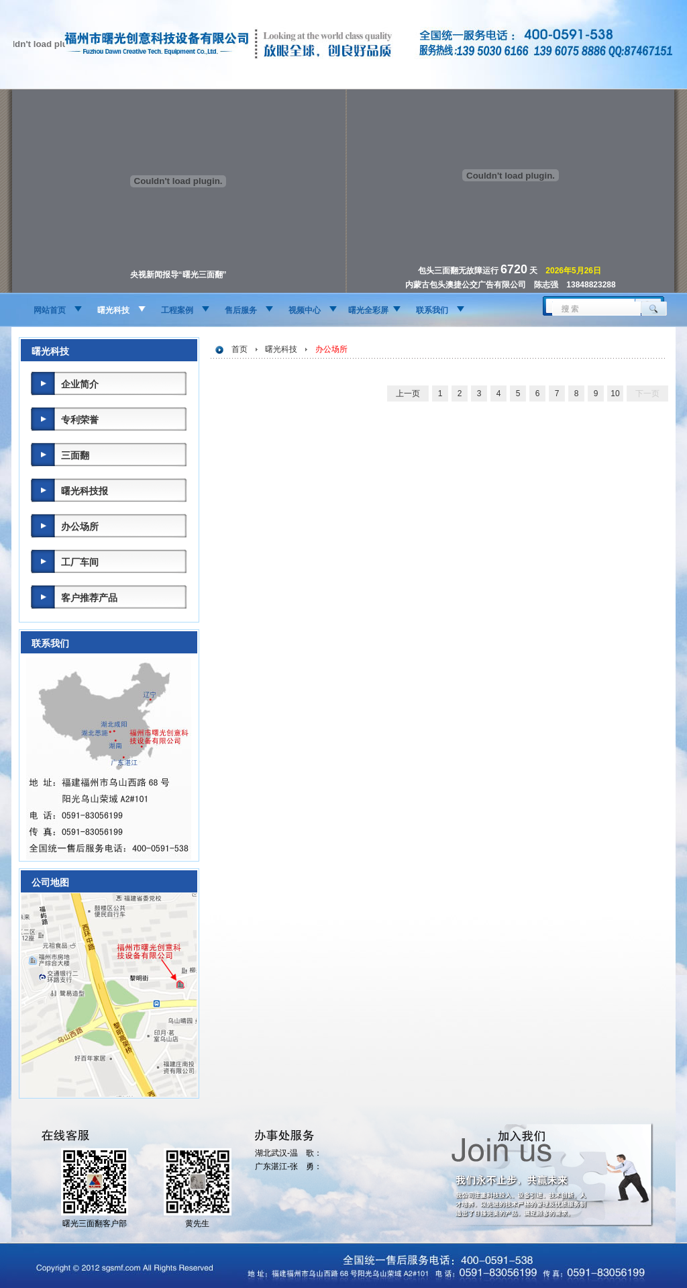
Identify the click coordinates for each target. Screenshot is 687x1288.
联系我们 (432, 310)
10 (615, 393)
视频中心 (304, 310)
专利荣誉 (80, 419)
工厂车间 (80, 562)
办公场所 (80, 526)
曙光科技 (113, 310)
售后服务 (241, 310)
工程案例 (177, 310)
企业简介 (80, 384)
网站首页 (50, 310)
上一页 (408, 393)
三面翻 (75, 455)
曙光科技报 (84, 491)
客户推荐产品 (89, 597)
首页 (239, 349)
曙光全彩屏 (368, 310)
